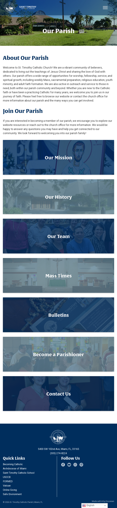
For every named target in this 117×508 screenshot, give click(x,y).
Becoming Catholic (13, 464)
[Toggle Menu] (105, 7)
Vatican (7, 485)
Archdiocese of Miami (14, 468)
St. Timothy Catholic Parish (21, 502)
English (88, 505)
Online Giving (10, 489)
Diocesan (110, 501)
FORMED (8, 481)
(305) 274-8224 (58, 453)
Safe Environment (12, 494)
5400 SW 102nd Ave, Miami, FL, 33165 (58, 449)
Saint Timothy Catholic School (18, 472)
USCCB (7, 477)
